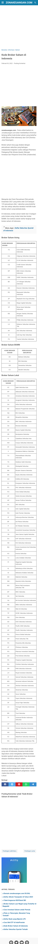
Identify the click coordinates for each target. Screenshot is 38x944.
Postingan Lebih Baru (9, 851)
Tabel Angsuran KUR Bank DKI (15, 900)
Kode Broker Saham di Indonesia (16, 926)
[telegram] (32, 784)
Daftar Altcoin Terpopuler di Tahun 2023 (18, 897)
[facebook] (5, 784)
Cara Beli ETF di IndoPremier (14, 922)
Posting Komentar (19, 63)
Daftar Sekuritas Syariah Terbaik (16, 929)
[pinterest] (19, 784)
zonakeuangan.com (19, 2)
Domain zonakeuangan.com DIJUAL (17, 893)
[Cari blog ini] (35, 2)
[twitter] (12, 784)
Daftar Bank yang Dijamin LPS (15, 919)
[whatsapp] (25, 784)
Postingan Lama (30, 851)
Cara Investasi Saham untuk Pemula (17, 910)
